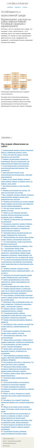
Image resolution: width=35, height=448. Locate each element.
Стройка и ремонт (17, 3)
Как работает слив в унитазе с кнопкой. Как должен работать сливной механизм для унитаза (17, 327)
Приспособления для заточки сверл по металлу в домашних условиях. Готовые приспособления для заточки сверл (15, 416)
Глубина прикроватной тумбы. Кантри (16, 286)
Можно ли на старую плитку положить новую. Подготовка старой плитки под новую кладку (16, 409)
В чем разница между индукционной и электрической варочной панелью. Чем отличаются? (15, 168)
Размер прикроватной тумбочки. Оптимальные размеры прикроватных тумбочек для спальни (17, 389)
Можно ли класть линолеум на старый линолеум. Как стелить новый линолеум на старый (16, 396)
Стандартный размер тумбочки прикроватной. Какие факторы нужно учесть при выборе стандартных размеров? (16, 315)
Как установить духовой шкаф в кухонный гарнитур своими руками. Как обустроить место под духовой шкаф (17, 298)
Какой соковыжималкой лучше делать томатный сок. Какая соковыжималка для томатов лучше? (15, 282)
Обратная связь (6, 445)
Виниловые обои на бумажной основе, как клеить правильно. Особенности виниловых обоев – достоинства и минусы (17, 304)
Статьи (24, 7)
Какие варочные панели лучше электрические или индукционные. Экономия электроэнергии (16, 175)
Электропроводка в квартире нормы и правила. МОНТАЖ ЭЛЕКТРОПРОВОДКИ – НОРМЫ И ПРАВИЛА (16, 358)
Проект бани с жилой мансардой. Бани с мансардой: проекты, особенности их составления (16, 351)
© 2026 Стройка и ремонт (8, 438)
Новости (18, 7)
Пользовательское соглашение (14, 440)
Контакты (5, 440)
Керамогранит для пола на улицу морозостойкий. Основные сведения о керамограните (16, 23)
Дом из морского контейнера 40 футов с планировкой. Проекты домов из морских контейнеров (16, 427)
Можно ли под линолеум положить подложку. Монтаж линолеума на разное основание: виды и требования (15, 215)
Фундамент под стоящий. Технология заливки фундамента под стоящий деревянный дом (17, 402)
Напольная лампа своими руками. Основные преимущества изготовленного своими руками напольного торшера (15, 369)
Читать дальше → (6, 137)
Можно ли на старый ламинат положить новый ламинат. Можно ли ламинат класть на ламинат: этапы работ (16, 181)
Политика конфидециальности (9, 443)
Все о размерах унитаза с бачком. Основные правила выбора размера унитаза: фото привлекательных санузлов (17, 197)
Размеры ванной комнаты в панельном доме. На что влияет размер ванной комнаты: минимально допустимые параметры (17, 291)
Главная (10, 7)
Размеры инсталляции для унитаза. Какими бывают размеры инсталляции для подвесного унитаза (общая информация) (17, 204)
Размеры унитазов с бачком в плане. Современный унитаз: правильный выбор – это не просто (17, 271)
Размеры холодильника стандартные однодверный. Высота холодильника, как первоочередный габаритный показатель (15, 161)
